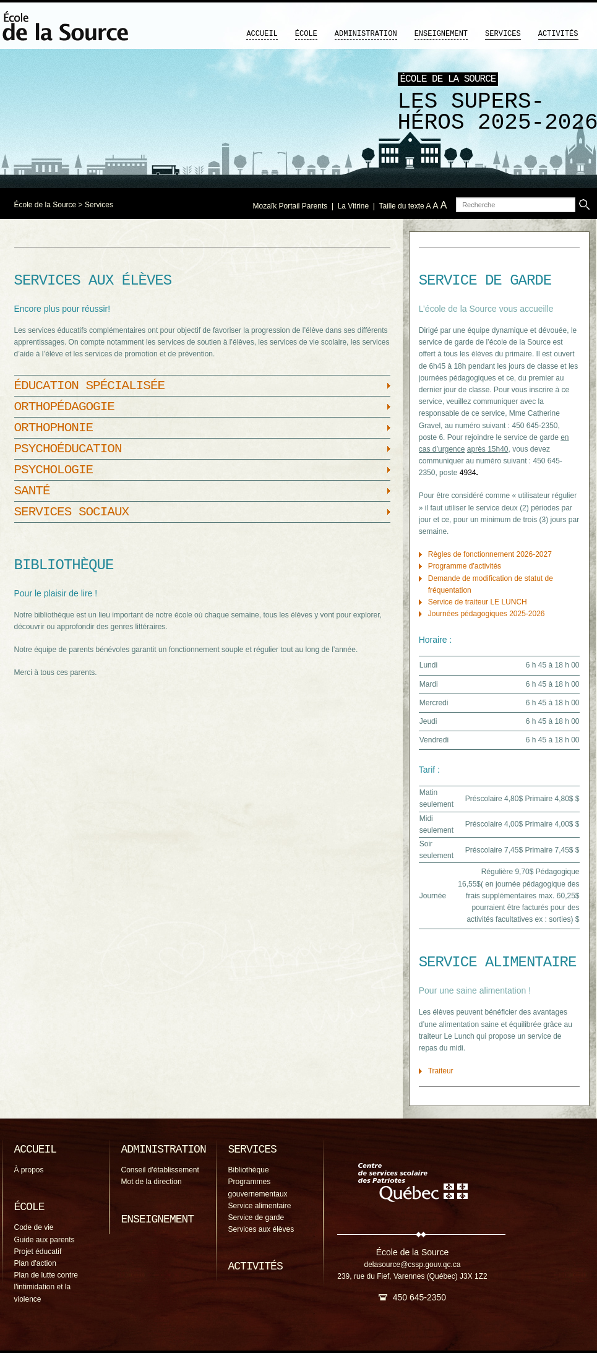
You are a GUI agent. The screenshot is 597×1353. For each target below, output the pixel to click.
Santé (32, 491)
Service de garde (256, 1217)
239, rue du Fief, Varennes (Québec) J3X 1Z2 (412, 1276)
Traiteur (440, 1071)
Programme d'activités (464, 566)
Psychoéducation (68, 449)
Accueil (261, 34)
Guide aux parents (44, 1239)
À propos (29, 1170)
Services (503, 34)
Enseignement (441, 34)
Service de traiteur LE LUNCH (477, 602)
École (306, 34)
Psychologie (53, 470)
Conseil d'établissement (160, 1170)
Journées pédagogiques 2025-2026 (486, 613)
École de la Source (45, 204)
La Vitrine (353, 206)
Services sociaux (71, 512)
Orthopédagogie (64, 407)
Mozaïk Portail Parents (290, 206)
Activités (558, 34)
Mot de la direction (151, 1181)
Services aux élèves (261, 1229)
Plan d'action (35, 1263)
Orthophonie (53, 428)
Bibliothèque (248, 1170)
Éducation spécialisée (89, 386)
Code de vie (34, 1227)
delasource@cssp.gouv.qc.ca (412, 1264)
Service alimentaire (259, 1205)
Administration (366, 34)
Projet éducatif (38, 1251)
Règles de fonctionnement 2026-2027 (490, 554)
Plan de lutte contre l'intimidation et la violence (46, 1287)
